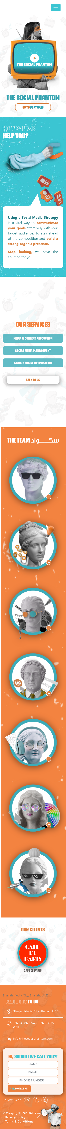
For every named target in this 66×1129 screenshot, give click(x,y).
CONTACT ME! (19, 1088)
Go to (33, 107)
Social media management (33, 350)
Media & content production (33, 338)
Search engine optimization (33, 363)
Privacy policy (15, 1117)
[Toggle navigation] (56, 7)
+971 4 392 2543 (25, 1023)
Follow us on (12, 1100)
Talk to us (33, 380)
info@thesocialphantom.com (33, 1038)
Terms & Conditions (19, 1121)
